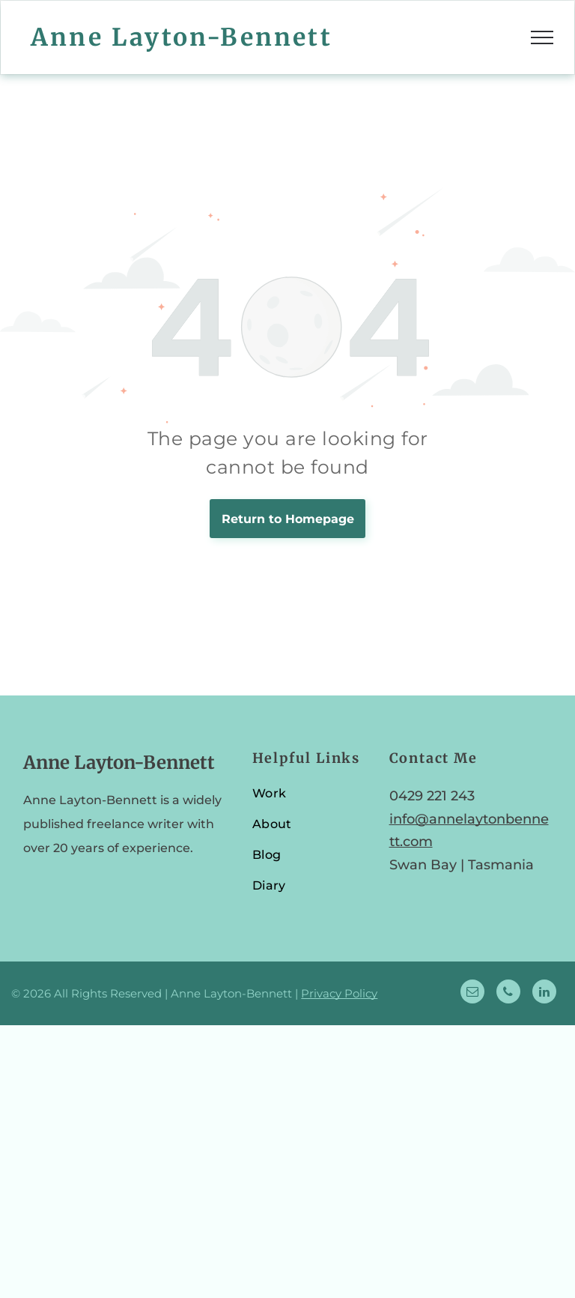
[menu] (542, 37)
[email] (472, 993)
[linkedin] (544, 993)
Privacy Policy (339, 993)
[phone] (508, 993)
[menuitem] (310, 800)
